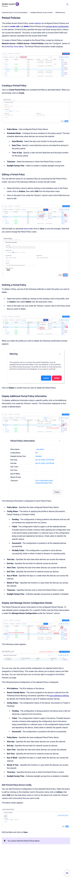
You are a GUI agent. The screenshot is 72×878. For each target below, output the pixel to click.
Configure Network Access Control (41, 12)
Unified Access (60, 12)
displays (37, 23)
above (26, 229)
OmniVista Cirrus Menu (14, 46)
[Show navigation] (67, 873)
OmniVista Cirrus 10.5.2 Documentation (14, 12)
